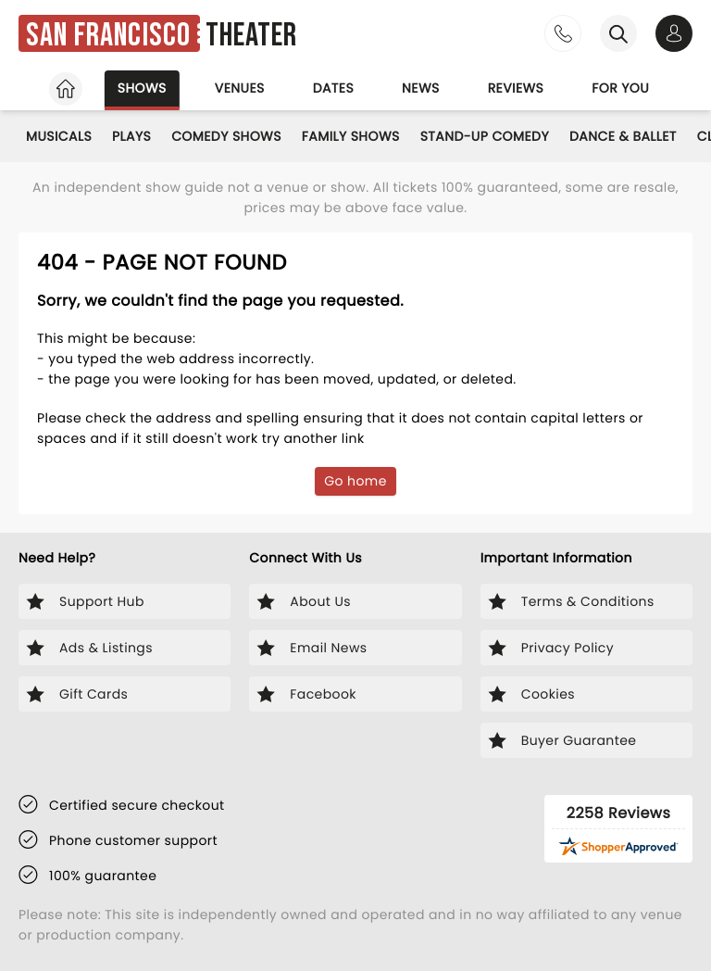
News (421, 88)
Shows (130, 88)
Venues (231, 88)
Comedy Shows (238, 136)
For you (630, 88)
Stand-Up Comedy (506, 136)
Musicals (61, 136)
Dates (330, 88)
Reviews (521, 88)
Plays (139, 136)
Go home (356, 480)
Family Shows (367, 136)
